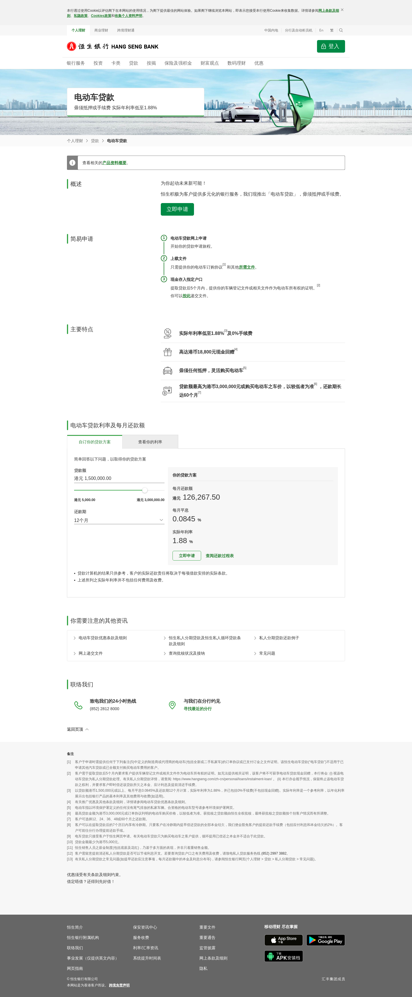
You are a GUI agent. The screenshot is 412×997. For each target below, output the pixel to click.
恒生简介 (75, 927)
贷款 (95, 140)
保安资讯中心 (145, 927)
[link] (119, 985)
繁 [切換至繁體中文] (332, 30)
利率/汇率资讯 (145, 948)
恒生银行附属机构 (83, 937)
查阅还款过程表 (220, 555)
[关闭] (342, 10)
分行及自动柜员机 (298, 30)
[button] (341, 30)
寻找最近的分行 (198, 708)
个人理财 (78, 30)
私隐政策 (81, 16)
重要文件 (207, 927)
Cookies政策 (101, 16)
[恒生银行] (117, 46)
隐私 (203, 968)
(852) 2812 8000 (104, 708)
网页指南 (75, 968)
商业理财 (101, 30)
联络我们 (75, 948)
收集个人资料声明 (128, 16)
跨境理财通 (125, 30)
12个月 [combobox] (81, 520)
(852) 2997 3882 (273, 853)
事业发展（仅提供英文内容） (93, 958)
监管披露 (207, 948)
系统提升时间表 (147, 958)
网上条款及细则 (213, 958)
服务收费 (141, 937)
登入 (333, 46)
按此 (187, 295)
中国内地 (271, 30)
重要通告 (207, 937)
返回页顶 (75, 729)
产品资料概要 (114, 162)
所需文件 (247, 267)
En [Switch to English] (321, 30)
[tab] (94, 442)
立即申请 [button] (177, 209)
